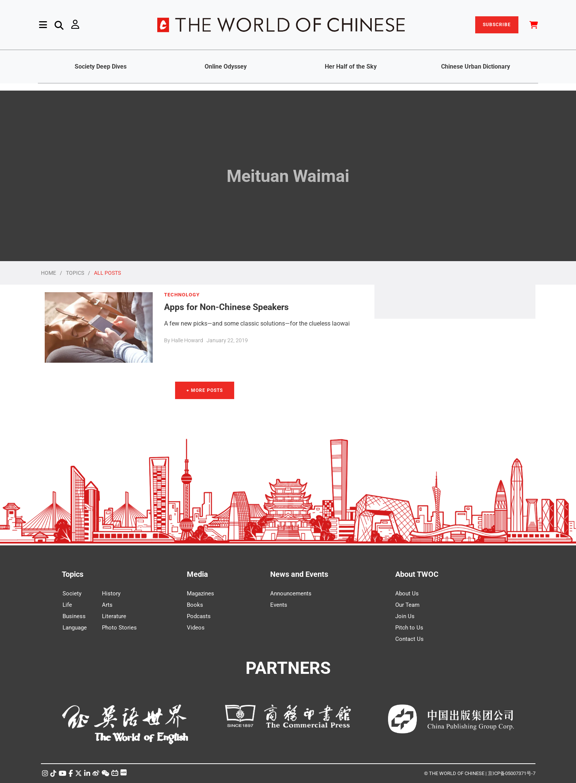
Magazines (200, 593)
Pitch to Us (409, 627)
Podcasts (199, 616)
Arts (107, 604)
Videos (196, 627)
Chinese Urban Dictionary (475, 66)
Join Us (405, 616)
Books (195, 604)
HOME (48, 273)
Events (278, 604)
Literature (114, 616)
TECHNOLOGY (182, 295)
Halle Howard (187, 340)
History (111, 593)
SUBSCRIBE (497, 24)
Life (67, 604)
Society (72, 593)
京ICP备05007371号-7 (511, 773)
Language (75, 627)
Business (74, 616)
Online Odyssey (226, 66)
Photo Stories (119, 627)
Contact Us (409, 639)
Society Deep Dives (101, 66)
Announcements (290, 593)
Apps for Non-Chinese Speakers (226, 307)
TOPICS (75, 273)
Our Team (407, 604)
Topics (72, 574)
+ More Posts (204, 390)
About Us (407, 593)
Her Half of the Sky (351, 66)
